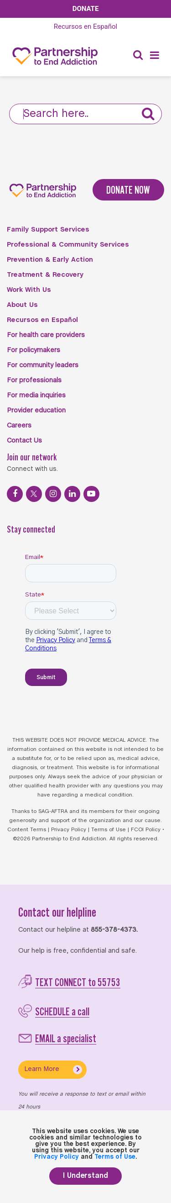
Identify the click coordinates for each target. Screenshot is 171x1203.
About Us (22, 305)
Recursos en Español (42, 320)
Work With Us (29, 290)
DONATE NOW (128, 189)
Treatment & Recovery (45, 275)
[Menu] (154, 55)
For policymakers (33, 350)
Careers (19, 425)
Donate (86, 9)
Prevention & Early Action (50, 260)
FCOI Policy (146, 830)
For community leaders (42, 365)
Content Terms (26, 830)
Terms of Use (108, 830)
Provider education (36, 410)
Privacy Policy (68, 830)
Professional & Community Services (68, 245)
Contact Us (24, 441)
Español (85, 26)
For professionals (34, 380)
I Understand (85, 1175)
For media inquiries (36, 395)
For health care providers (46, 335)
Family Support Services (48, 230)
